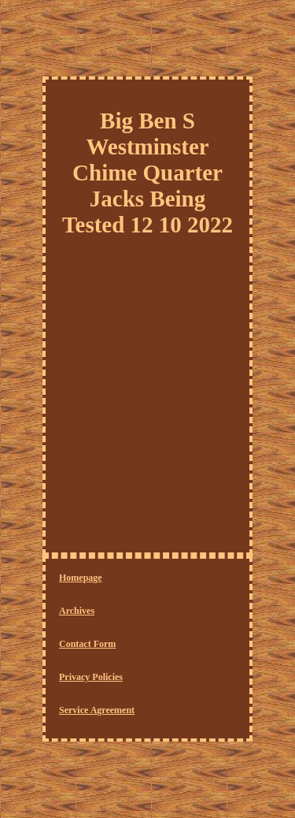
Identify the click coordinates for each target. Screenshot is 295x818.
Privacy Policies (91, 676)
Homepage (80, 577)
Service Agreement (97, 710)
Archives (76, 610)
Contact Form (87, 643)
